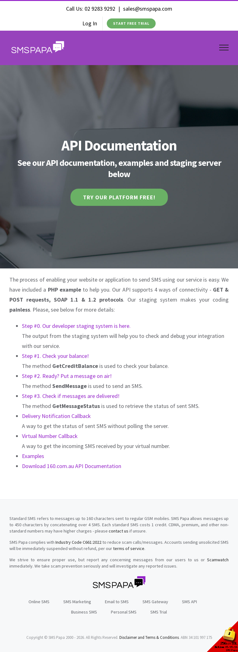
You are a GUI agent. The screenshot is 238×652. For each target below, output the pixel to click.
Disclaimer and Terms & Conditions (149, 637)
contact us (118, 531)
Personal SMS (124, 612)
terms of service (128, 548)
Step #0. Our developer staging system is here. (76, 325)
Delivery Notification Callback (56, 416)
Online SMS (38, 601)
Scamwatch (218, 560)
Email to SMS (117, 601)
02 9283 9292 (100, 8)
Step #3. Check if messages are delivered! (71, 396)
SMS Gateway (155, 601)
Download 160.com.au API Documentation (71, 466)
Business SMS (84, 612)
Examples (33, 456)
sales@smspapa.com (147, 8)
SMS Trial (158, 612)
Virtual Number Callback (50, 436)
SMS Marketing (77, 601)
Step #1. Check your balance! (55, 355)
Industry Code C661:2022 (78, 542)
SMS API (189, 601)
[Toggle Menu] (224, 47)
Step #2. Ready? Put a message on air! (67, 375)
